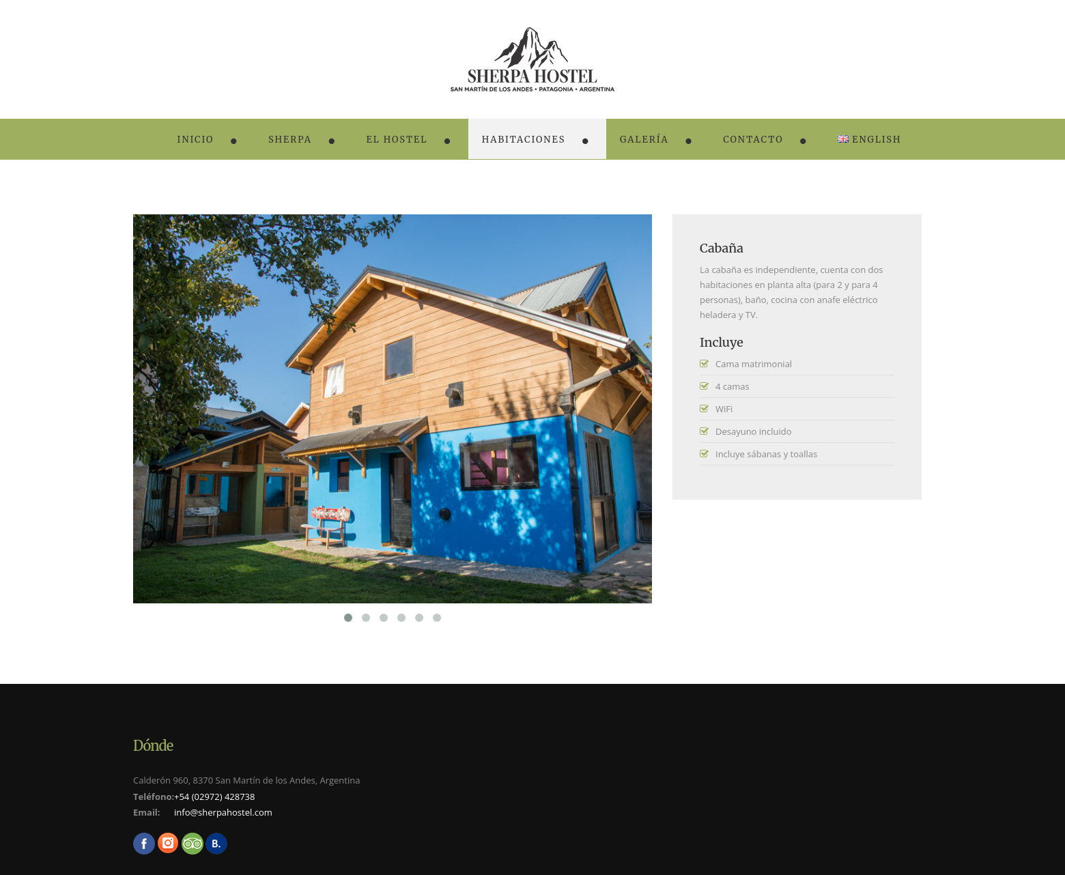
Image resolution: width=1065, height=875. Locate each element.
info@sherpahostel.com (223, 812)
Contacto (753, 139)
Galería (644, 139)
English (869, 139)
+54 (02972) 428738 (214, 796)
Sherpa (290, 139)
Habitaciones (524, 139)
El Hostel (396, 139)
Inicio (196, 139)
